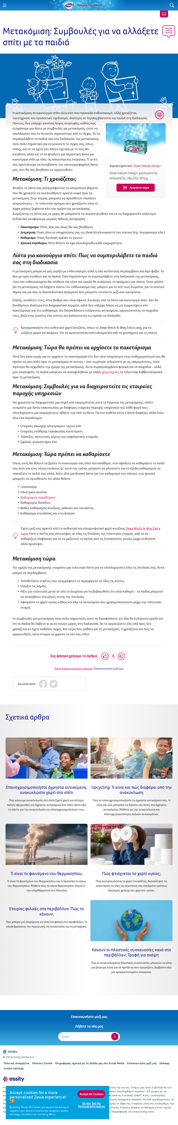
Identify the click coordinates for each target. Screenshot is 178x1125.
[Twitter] (54, 684)
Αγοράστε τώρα (135, 188)
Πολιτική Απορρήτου (16, 1063)
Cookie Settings (14, 1068)
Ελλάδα (10, 1052)
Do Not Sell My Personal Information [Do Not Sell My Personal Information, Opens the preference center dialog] (91, 1105)
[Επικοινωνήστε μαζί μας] (164, 14)
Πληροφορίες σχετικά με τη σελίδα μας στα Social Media (89, 1063)
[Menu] (4, 5)
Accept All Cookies (91, 1094)
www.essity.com (143, 1111)
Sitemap (164, 1063)
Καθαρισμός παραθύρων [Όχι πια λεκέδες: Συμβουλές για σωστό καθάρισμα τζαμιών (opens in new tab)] (37, 497)
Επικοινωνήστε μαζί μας (89, 1016)
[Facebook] (43, 684)
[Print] (159, 114)
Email (65, 1036)
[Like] (105, 656)
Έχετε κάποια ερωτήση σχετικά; (73, 668)
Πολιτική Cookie (42, 1063)
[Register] (114, 1036)
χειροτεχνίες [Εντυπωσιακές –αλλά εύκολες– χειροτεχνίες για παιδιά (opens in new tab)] (110, 372)
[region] (57, 1102)
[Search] (172, 5)
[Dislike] (121, 656)
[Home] (69, 5)
